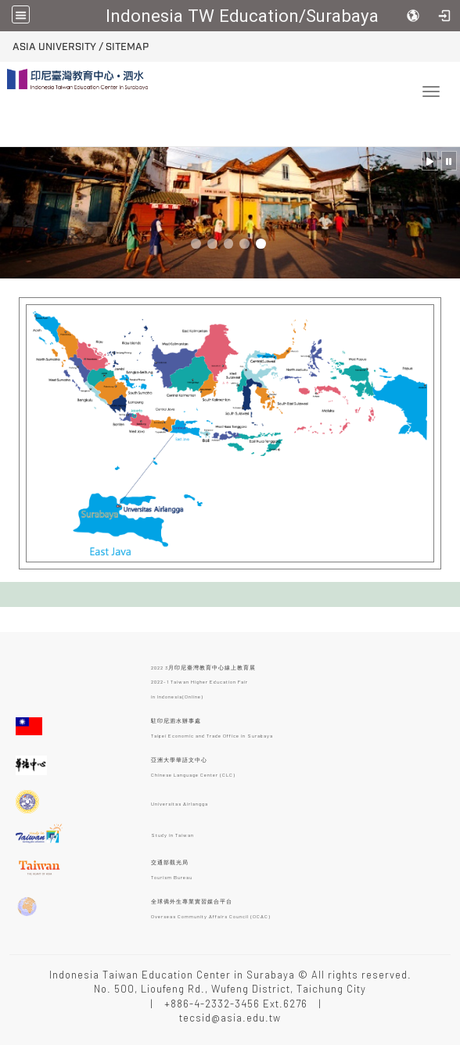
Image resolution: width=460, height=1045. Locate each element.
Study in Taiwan (172, 834)
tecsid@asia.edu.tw (230, 1017)
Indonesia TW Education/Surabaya (242, 15)
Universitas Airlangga (179, 803)
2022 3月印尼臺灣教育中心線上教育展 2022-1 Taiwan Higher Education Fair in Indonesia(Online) (203, 680)
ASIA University (54, 47)
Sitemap (127, 47)
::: (6, 44)
